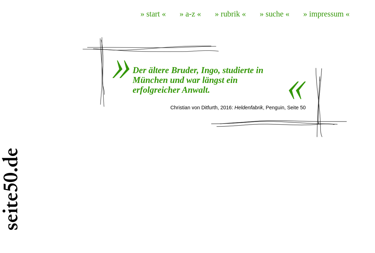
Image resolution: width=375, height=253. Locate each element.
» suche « (275, 13)
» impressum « (326, 13)
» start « (153, 13)
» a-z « (190, 13)
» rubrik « (230, 13)
